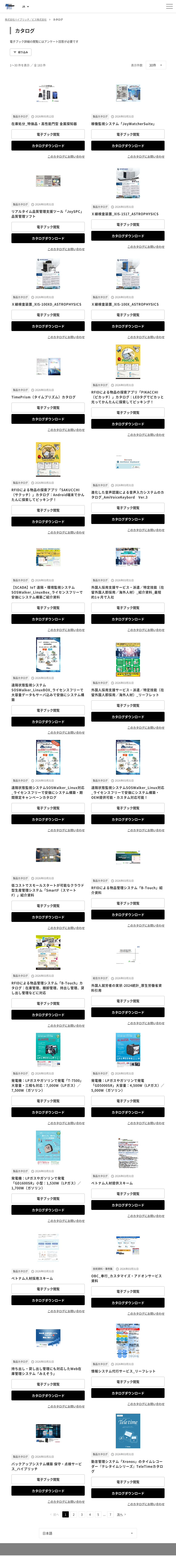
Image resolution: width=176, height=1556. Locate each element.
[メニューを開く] (169, 6)
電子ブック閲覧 (48, 134)
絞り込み (20, 52)
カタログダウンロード (48, 145)
